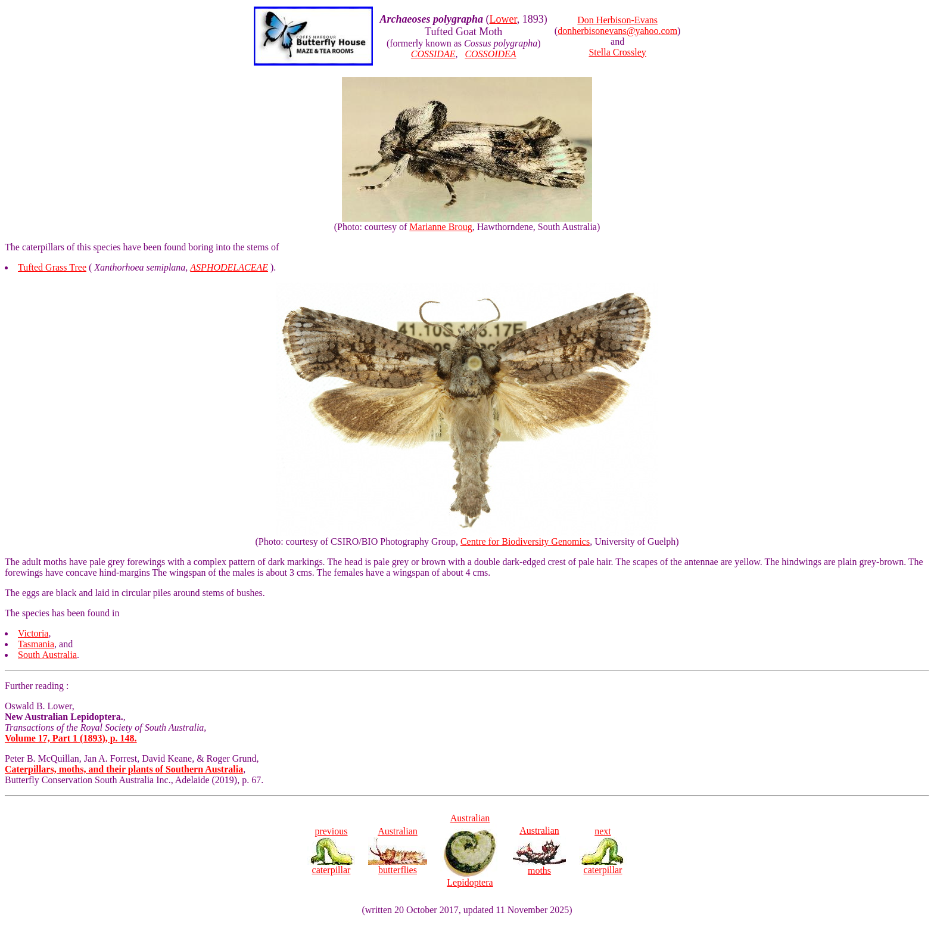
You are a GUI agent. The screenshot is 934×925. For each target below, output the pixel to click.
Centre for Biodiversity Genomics (525, 541)
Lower (503, 19)
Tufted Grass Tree (52, 267)
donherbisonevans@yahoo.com (617, 31)
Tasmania (36, 644)
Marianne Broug (440, 227)
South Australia (47, 655)
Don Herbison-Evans (617, 20)
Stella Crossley (617, 52)
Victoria (33, 633)
